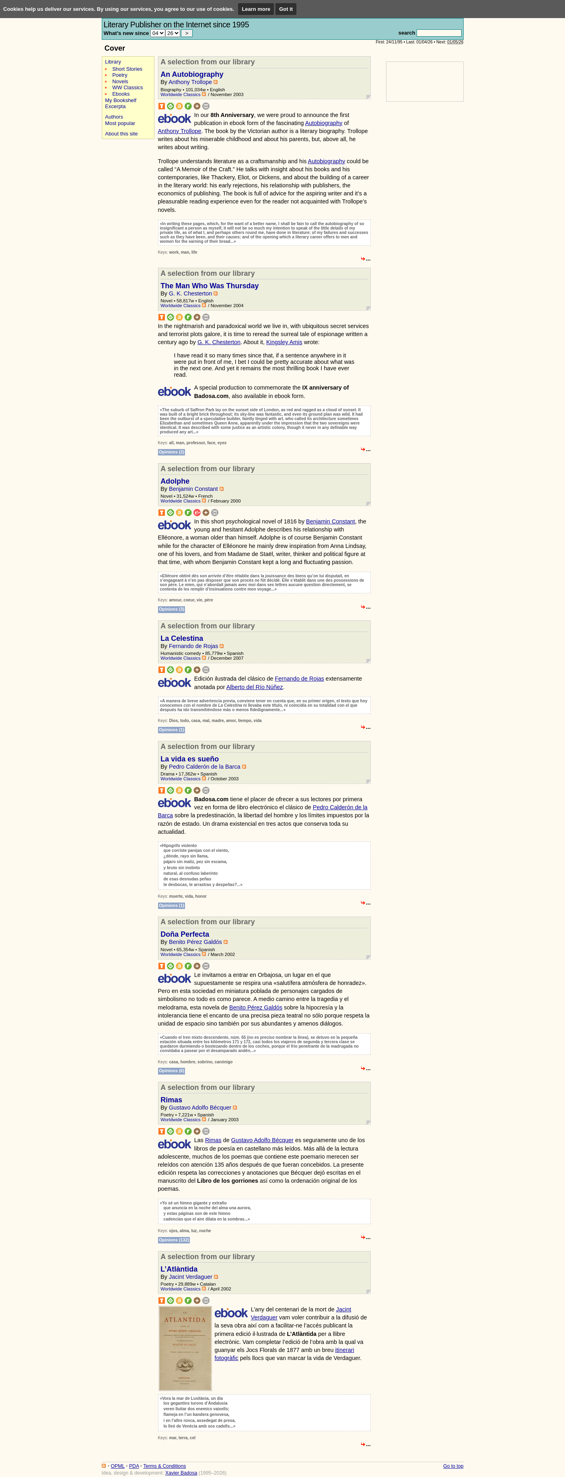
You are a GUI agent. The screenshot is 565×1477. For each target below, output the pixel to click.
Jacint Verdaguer (190, 1277)
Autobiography (324, 123)
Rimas (171, 1100)
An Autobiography (191, 74)
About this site (121, 134)
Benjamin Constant (193, 489)
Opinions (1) (171, 729)
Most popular (120, 123)
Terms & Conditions (164, 1466)
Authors (114, 117)
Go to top (453, 1466)
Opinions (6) (171, 1070)
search (407, 33)
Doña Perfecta (184, 934)
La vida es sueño (189, 759)
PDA (134, 1466)
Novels (120, 81)
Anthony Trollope (190, 82)
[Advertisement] (126, 265)
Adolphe (174, 481)
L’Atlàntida (178, 1269)
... (368, 258)
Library (113, 62)
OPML (118, 1466)
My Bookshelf (120, 100)
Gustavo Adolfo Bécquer (200, 1107)
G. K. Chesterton (190, 293)
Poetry (119, 75)
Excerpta (115, 106)
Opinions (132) (174, 1239)
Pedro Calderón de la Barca (204, 766)
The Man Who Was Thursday (209, 286)
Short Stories (127, 69)
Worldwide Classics (180, 94)
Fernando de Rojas (193, 646)
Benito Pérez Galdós (195, 942)
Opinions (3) (171, 609)
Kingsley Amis (284, 342)
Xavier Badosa (181, 1473)
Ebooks (120, 94)
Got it (286, 9)
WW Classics (127, 87)
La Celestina (181, 638)
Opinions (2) (171, 451)
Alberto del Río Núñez (254, 687)
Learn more (256, 9)
